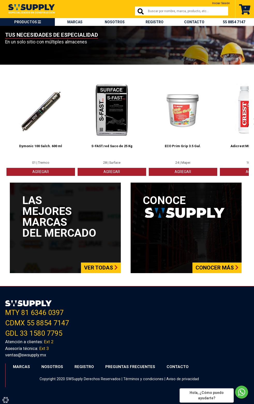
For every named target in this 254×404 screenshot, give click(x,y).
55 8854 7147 (234, 22)
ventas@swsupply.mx (25, 354)
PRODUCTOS (27, 22)
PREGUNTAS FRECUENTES (130, 366)
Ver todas (101, 267)
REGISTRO (154, 22)
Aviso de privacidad (182, 378)
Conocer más (217, 267)
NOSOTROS (115, 22)
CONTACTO (194, 22)
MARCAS (75, 22)
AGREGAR (40, 171)
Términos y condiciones (143, 378)
